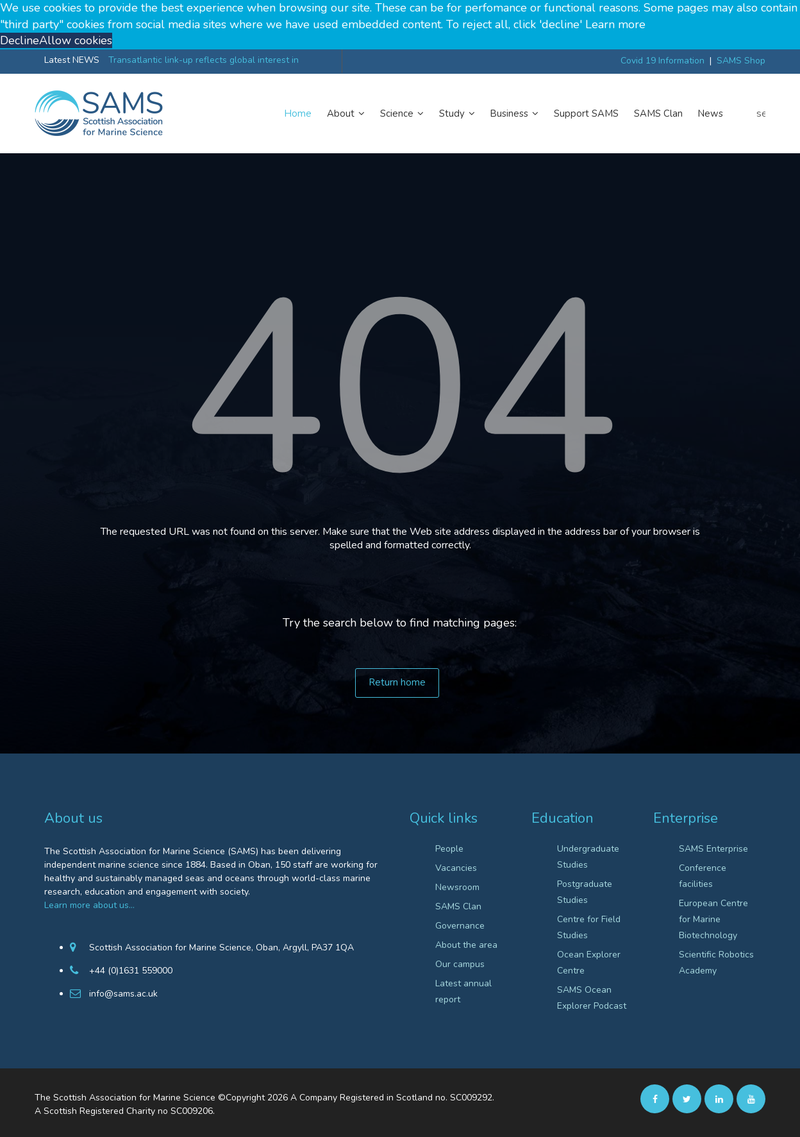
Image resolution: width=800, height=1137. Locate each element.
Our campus (460, 964)
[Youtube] (751, 1098)
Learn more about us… (89, 905)
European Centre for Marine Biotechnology (713, 919)
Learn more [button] (615, 24)
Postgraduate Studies (584, 892)
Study (457, 113)
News (710, 113)
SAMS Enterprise (713, 849)
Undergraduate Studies (588, 857)
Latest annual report (463, 991)
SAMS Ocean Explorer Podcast (591, 998)
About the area (466, 945)
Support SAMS (586, 113)
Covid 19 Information (662, 61)
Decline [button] (19, 40)
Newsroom (457, 887)
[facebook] (654, 1098)
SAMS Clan (658, 113)
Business (514, 113)
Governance (460, 926)
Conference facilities (702, 876)
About (346, 113)
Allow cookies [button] (75, 40)
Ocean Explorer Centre (589, 962)
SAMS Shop (741, 61)
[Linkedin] (718, 1098)
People (449, 849)
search (760, 113)
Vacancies (456, 868)
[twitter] (686, 1098)
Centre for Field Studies (589, 927)
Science (402, 113)
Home (298, 113)
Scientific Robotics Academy (716, 962)
